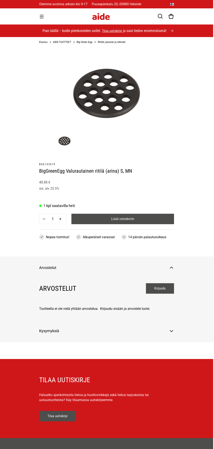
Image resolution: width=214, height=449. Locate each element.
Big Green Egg (84, 42)
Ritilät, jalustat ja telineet (111, 42)
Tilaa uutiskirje (112, 31)
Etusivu (43, 42)
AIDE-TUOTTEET (62, 42)
